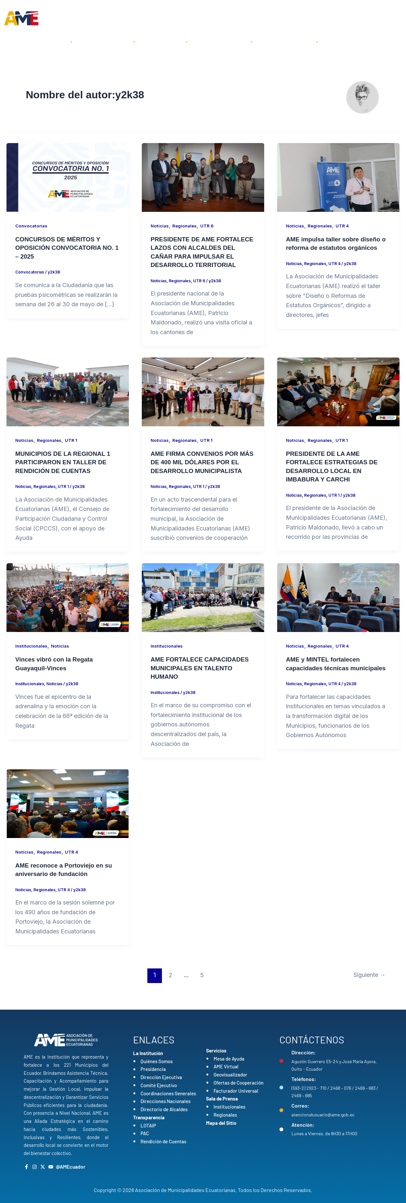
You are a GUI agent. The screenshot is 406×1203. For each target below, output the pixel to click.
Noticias (160, 225)
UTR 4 (345, 225)
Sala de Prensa (284, 41)
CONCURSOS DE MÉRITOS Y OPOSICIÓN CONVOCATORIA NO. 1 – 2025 (67, 248)
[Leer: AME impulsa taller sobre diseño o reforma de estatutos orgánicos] (338, 177)
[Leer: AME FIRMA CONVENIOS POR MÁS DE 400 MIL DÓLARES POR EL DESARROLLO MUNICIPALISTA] (203, 399)
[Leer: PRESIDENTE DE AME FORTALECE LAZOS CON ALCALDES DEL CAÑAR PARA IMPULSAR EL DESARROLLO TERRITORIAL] (203, 177)
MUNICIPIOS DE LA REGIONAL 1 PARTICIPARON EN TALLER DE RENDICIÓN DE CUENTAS (65, 470)
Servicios (160, 41)
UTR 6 (209, 225)
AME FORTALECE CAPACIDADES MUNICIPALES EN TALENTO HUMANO (203, 684)
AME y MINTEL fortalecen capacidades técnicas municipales (325, 684)
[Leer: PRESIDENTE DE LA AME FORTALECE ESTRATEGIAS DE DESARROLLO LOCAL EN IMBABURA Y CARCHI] (338, 399)
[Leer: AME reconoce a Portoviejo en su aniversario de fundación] (67, 818)
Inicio (49, 41)
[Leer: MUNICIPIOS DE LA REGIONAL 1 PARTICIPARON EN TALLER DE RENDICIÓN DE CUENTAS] (67, 399)
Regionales (186, 225)
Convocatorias (32, 225)
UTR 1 (73, 448)
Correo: (300, 1105)
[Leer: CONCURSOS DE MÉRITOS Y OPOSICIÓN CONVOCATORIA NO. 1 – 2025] (67, 177)
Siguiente (368, 990)
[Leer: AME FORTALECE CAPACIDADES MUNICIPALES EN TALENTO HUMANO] (203, 613)
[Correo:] (281, 1110)
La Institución (103, 41)
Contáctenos (347, 41)
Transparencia (219, 41)
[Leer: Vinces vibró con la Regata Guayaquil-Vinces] (67, 613)
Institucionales (32, 661)
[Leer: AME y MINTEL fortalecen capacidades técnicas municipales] (338, 613)
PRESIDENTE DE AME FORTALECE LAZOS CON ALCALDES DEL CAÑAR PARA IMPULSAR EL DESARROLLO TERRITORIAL (198, 256)
